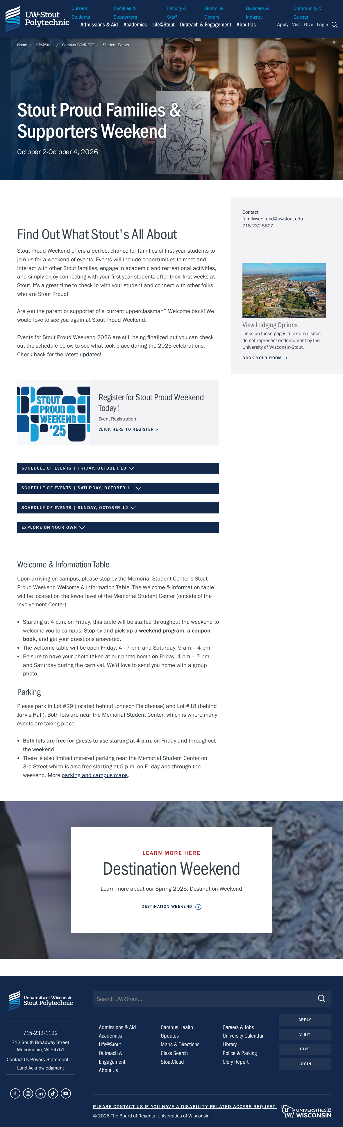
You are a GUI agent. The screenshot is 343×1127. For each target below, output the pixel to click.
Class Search (174, 1053)
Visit (296, 25)
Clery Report (236, 1061)
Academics (110, 1035)
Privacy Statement (49, 1060)
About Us (246, 24)
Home (22, 45)
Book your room (262, 358)
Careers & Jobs (238, 1027)
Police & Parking (240, 1053)
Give (308, 25)
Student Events (116, 45)
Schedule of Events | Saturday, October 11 (82, 488)
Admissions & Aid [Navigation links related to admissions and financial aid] (99, 24)
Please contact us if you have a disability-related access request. (185, 1106)
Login (322, 25)
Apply (283, 25)
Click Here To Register (126, 429)
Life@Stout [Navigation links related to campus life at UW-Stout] (163, 24)
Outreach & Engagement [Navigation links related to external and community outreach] (205, 24)
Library (230, 1044)
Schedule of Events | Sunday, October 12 (79, 508)
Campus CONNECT (78, 45)
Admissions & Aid (117, 1027)
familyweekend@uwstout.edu (272, 219)
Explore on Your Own (53, 527)
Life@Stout (45, 45)
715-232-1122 (40, 1033)
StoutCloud (172, 1061)
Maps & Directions (180, 1044)
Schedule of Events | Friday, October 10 (78, 468)
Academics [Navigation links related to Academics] (135, 24)
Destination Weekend (167, 906)
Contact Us (18, 1060)
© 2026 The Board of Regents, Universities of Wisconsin (151, 1116)
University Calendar (243, 1035)
